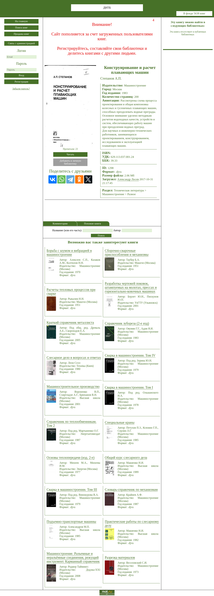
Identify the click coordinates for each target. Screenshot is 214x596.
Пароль (21, 63)
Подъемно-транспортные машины (71, 521)
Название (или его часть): (67, 230)
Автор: (117, 230)
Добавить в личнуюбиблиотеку (70, 162)
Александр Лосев (128, 179)
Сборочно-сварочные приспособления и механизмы (126, 252)
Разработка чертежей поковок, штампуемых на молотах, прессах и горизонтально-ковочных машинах (131, 287)
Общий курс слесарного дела (126, 457)
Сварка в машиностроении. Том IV (130, 355)
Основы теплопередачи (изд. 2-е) (71, 457)
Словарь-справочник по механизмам (131, 489)
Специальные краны (119, 422)
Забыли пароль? (21, 88)
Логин (21, 51)
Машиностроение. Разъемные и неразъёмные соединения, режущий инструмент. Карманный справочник (73, 557)
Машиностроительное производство (73, 386)
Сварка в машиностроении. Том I (129, 387)
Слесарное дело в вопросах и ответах (74, 357)
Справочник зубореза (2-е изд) (127, 323)
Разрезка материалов (120, 557)
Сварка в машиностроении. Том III (72, 489)
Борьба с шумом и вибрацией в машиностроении (69, 252)
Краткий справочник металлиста (70, 322)
